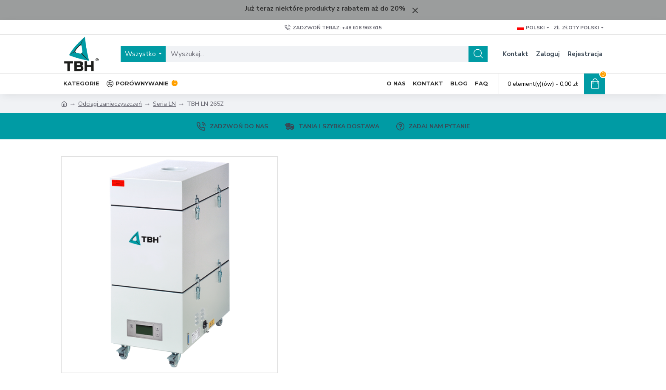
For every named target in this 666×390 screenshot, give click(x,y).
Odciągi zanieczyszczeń (110, 104)
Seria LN (164, 104)
